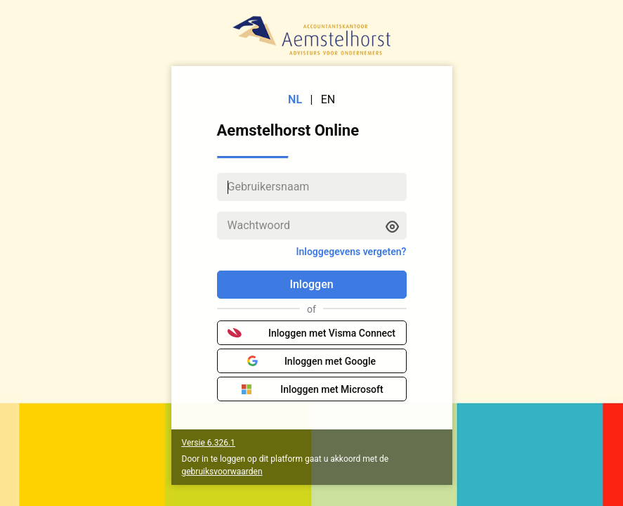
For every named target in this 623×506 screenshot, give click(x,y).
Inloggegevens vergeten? (351, 251)
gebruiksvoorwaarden (222, 471)
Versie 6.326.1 (208, 443)
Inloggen (311, 284)
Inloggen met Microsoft (311, 389)
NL (295, 99)
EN (328, 99)
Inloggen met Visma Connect (311, 333)
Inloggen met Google (311, 361)
